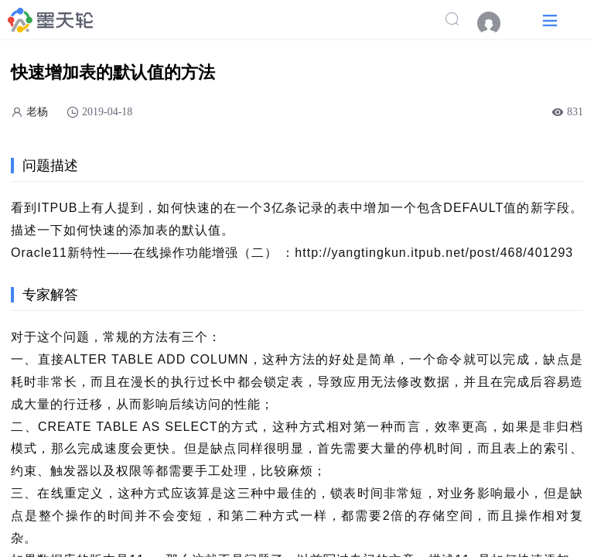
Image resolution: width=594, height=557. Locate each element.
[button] (549, 20)
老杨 (37, 112)
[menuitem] (496, 23)
